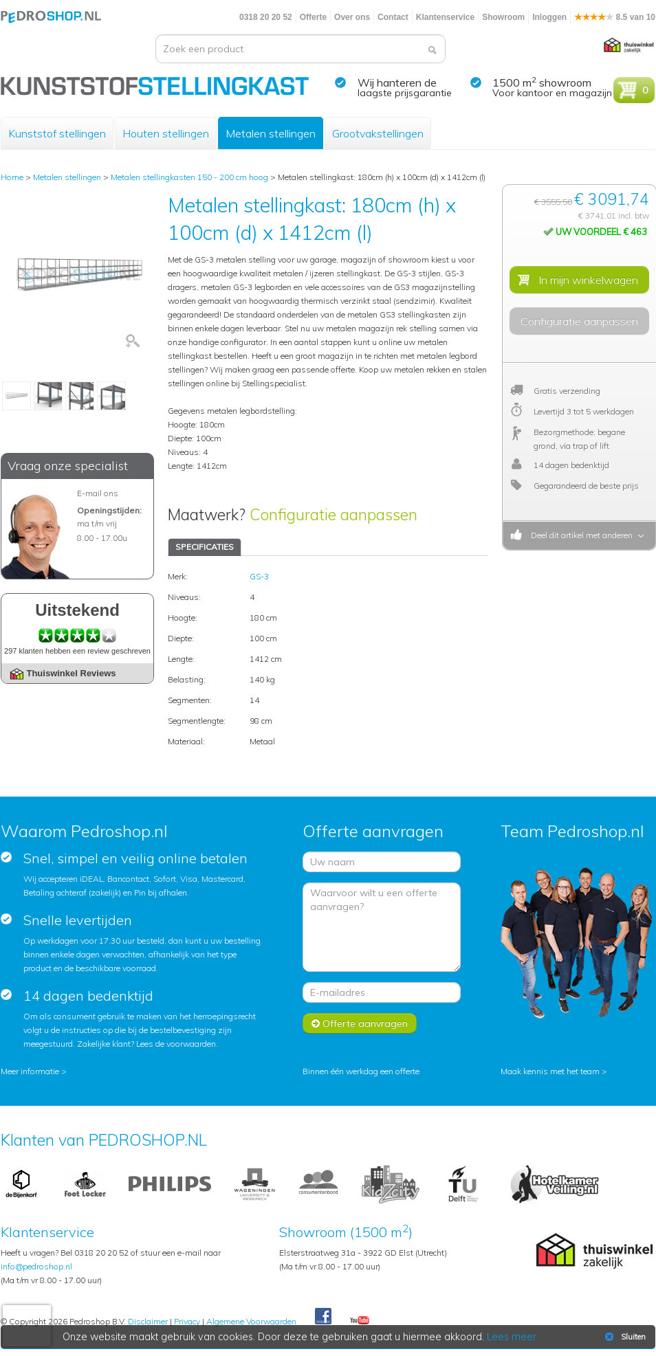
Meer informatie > (34, 1071)
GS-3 (259, 576)
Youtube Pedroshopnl (359, 1321)
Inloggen (549, 17)
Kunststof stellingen (57, 133)
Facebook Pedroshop (323, 1316)
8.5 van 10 (614, 17)
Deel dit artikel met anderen (580, 535)
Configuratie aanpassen (333, 514)
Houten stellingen (165, 133)
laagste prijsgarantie (405, 93)
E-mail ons (97, 493)
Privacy (187, 1321)
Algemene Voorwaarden (251, 1321)
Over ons (352, 17)
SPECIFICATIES (204, 547)
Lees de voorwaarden (176, 1043)
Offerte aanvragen (359, 1023)
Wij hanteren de (397, 82)
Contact (393, 17)
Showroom (503, 17)
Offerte (313, 17)
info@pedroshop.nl (36, 1266)
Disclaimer (148, 1321)
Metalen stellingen (271, 133)
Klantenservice (445, 17)
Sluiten (624, 1337)
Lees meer (511, 1337)
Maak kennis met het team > (554, 1071)
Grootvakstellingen (378, 133)
